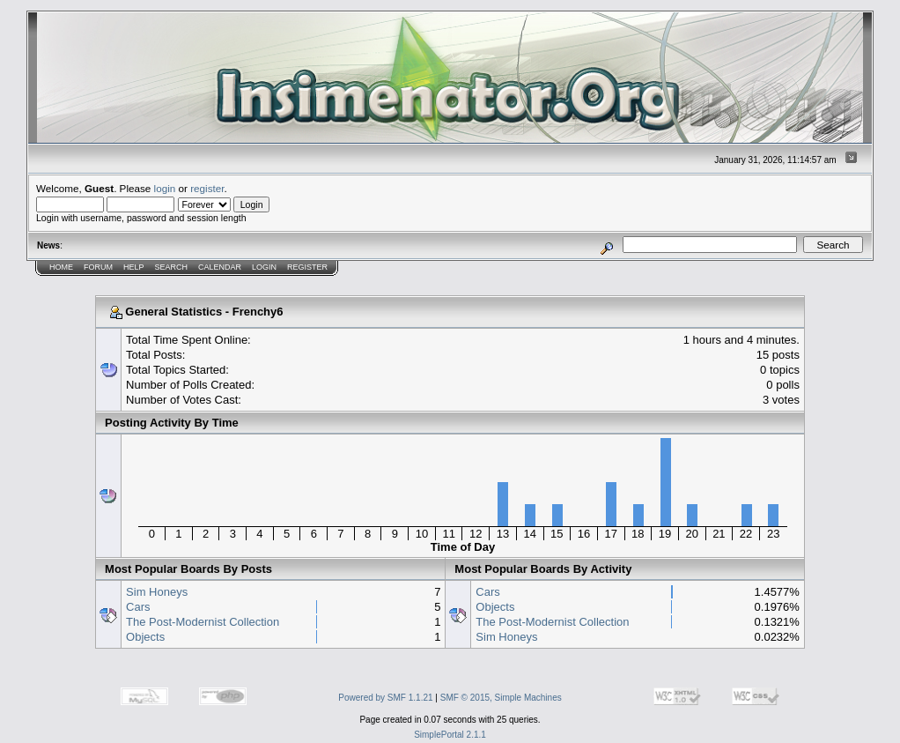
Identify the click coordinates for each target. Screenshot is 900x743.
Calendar (219, 267)
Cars (138, 606)
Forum (98, 267)
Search (171, 267)
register (207, 188)
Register (307, 267)
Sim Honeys (157, 591)
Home (61, 267)
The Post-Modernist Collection (202, 621)
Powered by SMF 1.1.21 (385, 697)
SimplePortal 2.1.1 (450, 734)
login (165, 188)
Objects (145, 636)
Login (264, 267)
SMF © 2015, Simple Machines (501, 697)
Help (133, 267)
